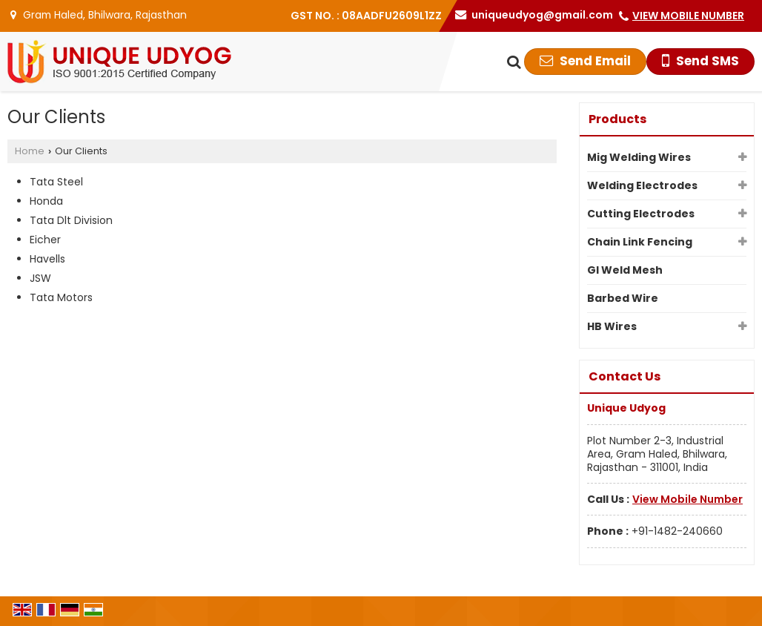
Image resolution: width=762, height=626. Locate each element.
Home (29, 151)
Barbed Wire (622, 298)
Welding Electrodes (642, 185)
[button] (688, 15)
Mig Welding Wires (639, 157)
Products (617, 119)
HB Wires (612, 326)
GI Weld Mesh (625, 270)
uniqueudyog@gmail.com (542, 14)
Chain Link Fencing (639, 241)
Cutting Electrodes (641, 213)
